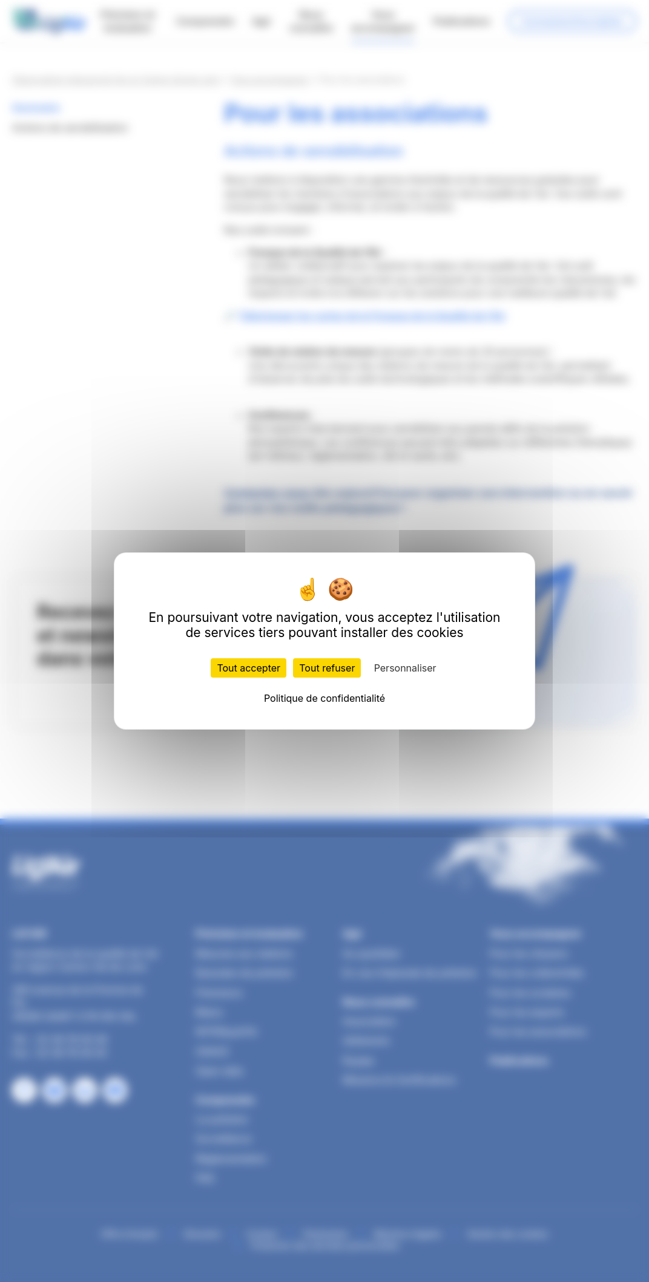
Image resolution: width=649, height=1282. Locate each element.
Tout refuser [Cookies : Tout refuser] (327, 668)
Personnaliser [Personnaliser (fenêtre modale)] (405, 668)
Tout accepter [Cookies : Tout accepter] (248, 668)
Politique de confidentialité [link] (324, 698)
